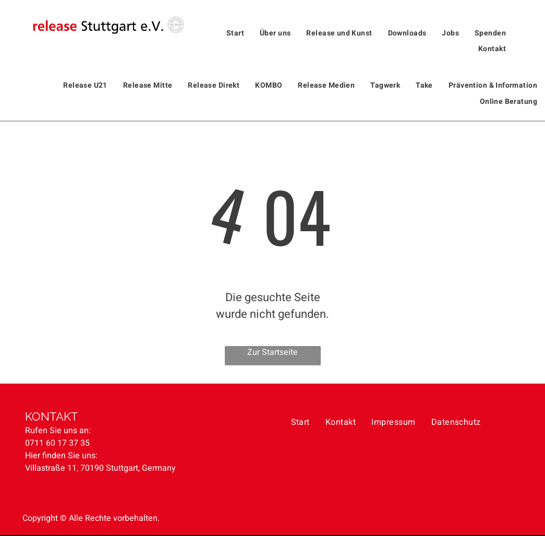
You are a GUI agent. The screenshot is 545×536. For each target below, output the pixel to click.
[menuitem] (235, 33)
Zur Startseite (272, 352)
